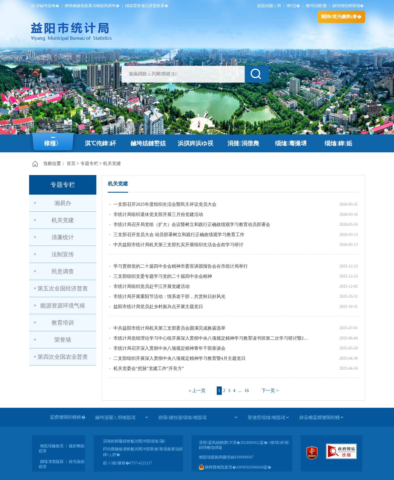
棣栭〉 (53, 143)
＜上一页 (197, 390)
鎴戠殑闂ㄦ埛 (269, 6)
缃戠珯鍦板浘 (52, 446)
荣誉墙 (62, 340)
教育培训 (63, 323)
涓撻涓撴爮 (243, 143)
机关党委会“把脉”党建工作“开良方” (148, 368)
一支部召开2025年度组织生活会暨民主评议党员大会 (164, 204)
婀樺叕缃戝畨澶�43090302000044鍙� (235, 467)
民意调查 (63, 271)
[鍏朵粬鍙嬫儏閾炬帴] (321, 417)
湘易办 (62, 203)
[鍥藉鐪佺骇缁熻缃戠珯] (197, 417)
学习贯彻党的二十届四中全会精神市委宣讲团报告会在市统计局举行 (180, 266)
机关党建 (112, 163)
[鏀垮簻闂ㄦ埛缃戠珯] (121, 417)
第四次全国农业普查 (63, 357)
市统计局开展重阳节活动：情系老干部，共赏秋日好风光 (169, 296)
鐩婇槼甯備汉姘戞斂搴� (146, 6)
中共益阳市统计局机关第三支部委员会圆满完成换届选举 (169, 328)
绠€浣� (293, 6)
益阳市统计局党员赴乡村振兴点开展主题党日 (158, 306)
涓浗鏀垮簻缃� (45, 6)
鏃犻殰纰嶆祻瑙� (348, 6)
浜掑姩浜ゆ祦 (195, 143)
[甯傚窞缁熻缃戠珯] (268, 417)
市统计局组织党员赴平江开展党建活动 (151, 286)
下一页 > (270, 390)
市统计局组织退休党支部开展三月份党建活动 (158, 214)
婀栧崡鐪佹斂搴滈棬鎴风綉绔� (92, 6)
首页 (71, 163)
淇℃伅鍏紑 (100, 143)
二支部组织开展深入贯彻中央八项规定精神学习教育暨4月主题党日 (179, 358)
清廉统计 (63, 237)
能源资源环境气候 (62, 305)
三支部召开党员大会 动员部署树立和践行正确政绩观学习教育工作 (178, 234)
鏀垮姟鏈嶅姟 (148, 143)
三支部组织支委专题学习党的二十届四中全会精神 (162, 276)
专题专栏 (89, 163)
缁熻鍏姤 (338, 143)
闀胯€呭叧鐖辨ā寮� (341, 16)
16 (246, 390)
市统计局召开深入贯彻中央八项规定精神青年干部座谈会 (169, 348)
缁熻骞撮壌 (291, 143)
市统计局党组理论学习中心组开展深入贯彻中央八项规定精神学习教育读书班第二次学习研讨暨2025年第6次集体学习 (211, 338)
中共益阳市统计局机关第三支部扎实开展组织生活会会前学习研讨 (178, 244)
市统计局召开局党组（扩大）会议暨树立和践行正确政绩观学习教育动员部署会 (191, 224)
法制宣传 (63, 254)
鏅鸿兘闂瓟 (316, 6)
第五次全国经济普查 (63, 288)
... (240, 390)
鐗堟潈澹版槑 (52, 462)
